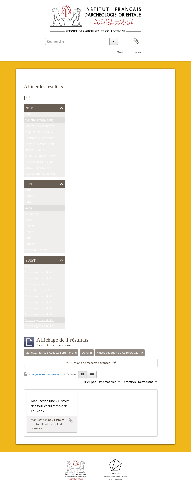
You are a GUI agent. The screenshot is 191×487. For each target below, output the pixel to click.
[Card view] (82, 374)
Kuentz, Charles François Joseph (45, 174)
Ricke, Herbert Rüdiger (39, 162)
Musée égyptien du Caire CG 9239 (46, 273)
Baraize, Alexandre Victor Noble (45, 127)
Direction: (129, 382)
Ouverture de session (130, 52)
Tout (28, 115)
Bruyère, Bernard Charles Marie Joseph (49, 145)
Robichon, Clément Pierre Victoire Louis (50, 139)
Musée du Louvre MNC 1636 (43, 291)
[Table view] (92, 374)
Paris (28, 239)
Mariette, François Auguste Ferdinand (49, 121)
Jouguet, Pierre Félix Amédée (43, 133)
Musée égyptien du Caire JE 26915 (46, 303)
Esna (28, 221)
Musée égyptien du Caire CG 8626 (46, 279)
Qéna (28, 209)
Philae (29, 233)
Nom (29, 107)
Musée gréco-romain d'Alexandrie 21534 (50, 285)
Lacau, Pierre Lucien (37, 168)
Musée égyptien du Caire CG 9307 (46, 297)
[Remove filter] (76, 352)
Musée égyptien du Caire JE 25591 (46, 309)
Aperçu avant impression (42, 374)
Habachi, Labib (34, 151)
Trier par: (89, 382)
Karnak (29, 197)
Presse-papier (136, 41)
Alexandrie (32, 215)
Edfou (29, 203)
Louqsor (30, 245)
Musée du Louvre (36, 251)
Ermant (29, 227)
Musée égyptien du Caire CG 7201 (46, 321)
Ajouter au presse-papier (70, 420)
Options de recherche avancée (91, 363)
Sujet (30, 260)
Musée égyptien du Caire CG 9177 (46, 315)
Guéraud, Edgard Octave (40, 157)
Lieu (29, 183)
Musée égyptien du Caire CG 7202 (46, 327)
